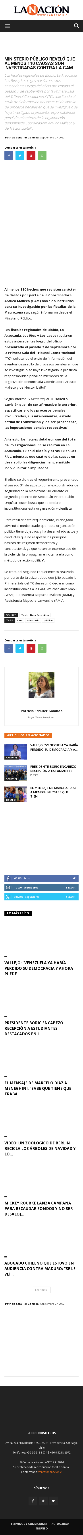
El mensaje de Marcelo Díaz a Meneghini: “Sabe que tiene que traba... (37, 1088)
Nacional (11, 757)
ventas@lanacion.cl (50, 1472)
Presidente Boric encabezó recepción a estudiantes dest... (53, 770)
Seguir (70, 887)
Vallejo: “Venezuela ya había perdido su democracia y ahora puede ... (38, 968)
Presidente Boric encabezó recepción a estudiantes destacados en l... (33, 1028)
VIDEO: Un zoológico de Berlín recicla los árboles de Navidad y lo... (40, 1148)
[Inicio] (41, 1417)
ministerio (33, 620)
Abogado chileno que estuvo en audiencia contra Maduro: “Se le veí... (39, 1269)
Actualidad (60, 1524)
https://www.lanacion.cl (41, 717)
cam (20, 620)
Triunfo (11, 800)
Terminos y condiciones (29, 1524)
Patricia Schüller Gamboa (22, 137)
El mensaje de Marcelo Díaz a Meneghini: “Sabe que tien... (53, 792)
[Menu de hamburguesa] (7, 26)
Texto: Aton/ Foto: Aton (35, 615)
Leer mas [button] (41, 1290)
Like (72, 878)
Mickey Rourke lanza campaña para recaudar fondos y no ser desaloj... (38, 1208)
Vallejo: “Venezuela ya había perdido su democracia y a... (54, 747)
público (48, 620)
